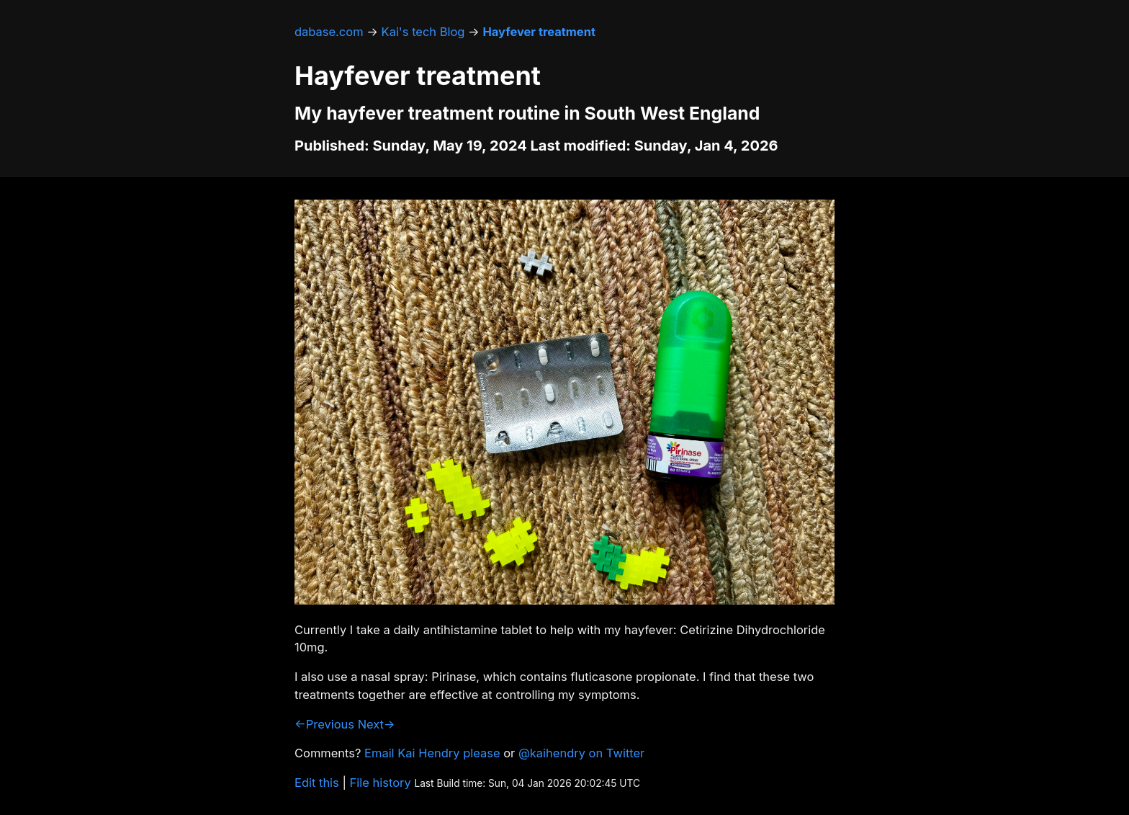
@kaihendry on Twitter (581, 753)
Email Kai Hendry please (432, 753)
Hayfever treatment (538, 32)
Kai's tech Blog (423, 32)
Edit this (316, 782)
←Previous (324, 724)
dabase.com (329, 32)
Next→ (376, 724)
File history (380, 782)
